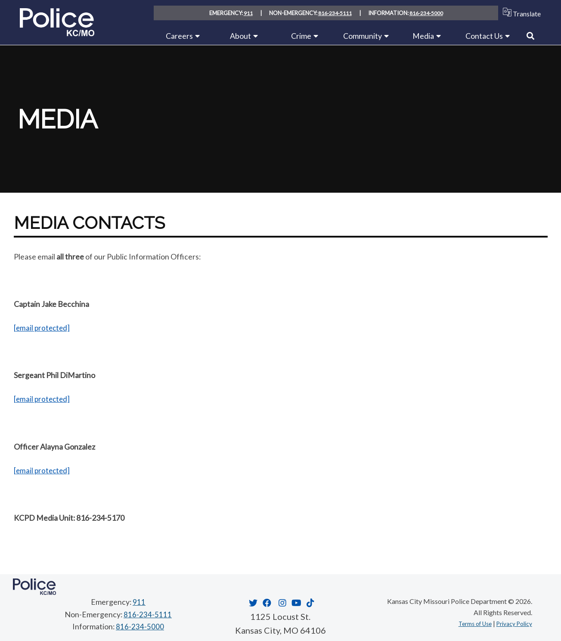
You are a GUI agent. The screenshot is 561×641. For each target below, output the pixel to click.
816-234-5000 (426, 12)
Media (423, 36)
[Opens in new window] (252, 602)
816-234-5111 (334, 12)
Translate (520, 13)
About (240, 36)
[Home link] (57, 33)
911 (247, 12)
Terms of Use (465, 623)
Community (362, 36)
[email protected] (43, 327)
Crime (301, 36)
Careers (179, 36)
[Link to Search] (530, 35)
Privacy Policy (511, 623)
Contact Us (484, 36)
